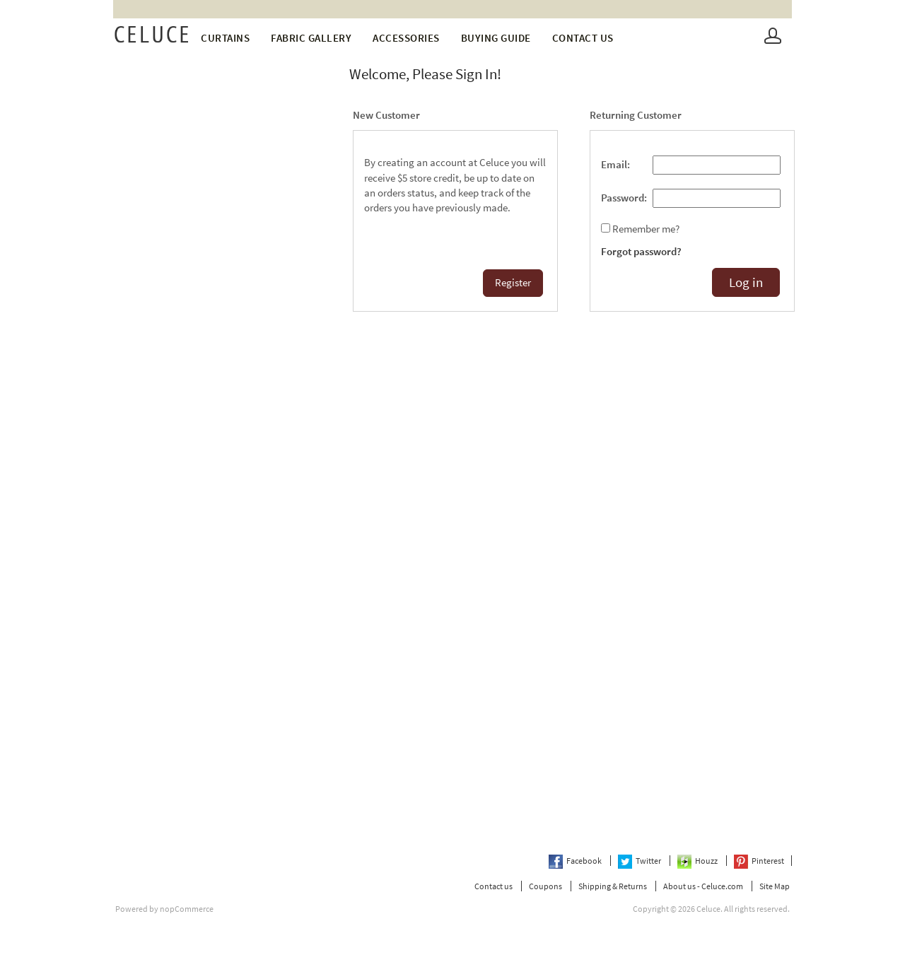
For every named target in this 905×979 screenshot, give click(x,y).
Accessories (406, 38)
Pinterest (759, 860)
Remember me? (645, 229)
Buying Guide (496, 38)
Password (622, 198)
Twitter (640, 860)
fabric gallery (311, 38)
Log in (746, 282)
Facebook (576, 860)
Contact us (583, 38)
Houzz (698, 860)
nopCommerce (187, 908)
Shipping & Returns (612, 886)
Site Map (774, 886)
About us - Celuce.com (703, 886)
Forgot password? (641, 251)
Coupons (545, 886)
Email (614, 164)
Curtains (225, 38)
